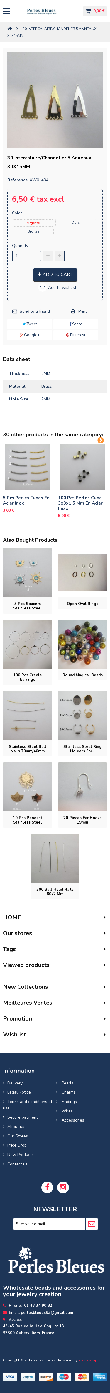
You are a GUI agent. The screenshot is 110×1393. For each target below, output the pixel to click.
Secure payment (22, 1117)
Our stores (17, 933)
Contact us (17, 1164)
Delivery (15, 1083)
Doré (75, 222)
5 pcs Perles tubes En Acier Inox (26, 500)
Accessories (72, 1120)
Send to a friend (35, 311)
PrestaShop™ (89, 1360)
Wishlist (14, 1034)
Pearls (66, 1083)
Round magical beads (82, 675)
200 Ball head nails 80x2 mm (55, 892)
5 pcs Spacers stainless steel (27, 606)
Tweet (29, 324)
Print (82, 311)
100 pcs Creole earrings (27, 677)
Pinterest (75, 335)
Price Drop (17, 1145)
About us (15, 1126)
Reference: (17, 180)
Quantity (20, 246)
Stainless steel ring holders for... (82, 749)
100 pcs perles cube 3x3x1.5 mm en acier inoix (80, 503)
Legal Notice (19, 1092)
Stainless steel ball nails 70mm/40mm (27, 749)
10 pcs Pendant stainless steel (27, 820)
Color (17, 213)
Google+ (30, 335)
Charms (68, 1092)
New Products (20, 1154)
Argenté (33, 223)
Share (75, 324)
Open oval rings (82, 604)
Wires (66, 1111)
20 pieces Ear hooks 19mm (82, 820)
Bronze (33, 231)
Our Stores (17, 1136)
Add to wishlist (61, 287)
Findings (68, 1101)
